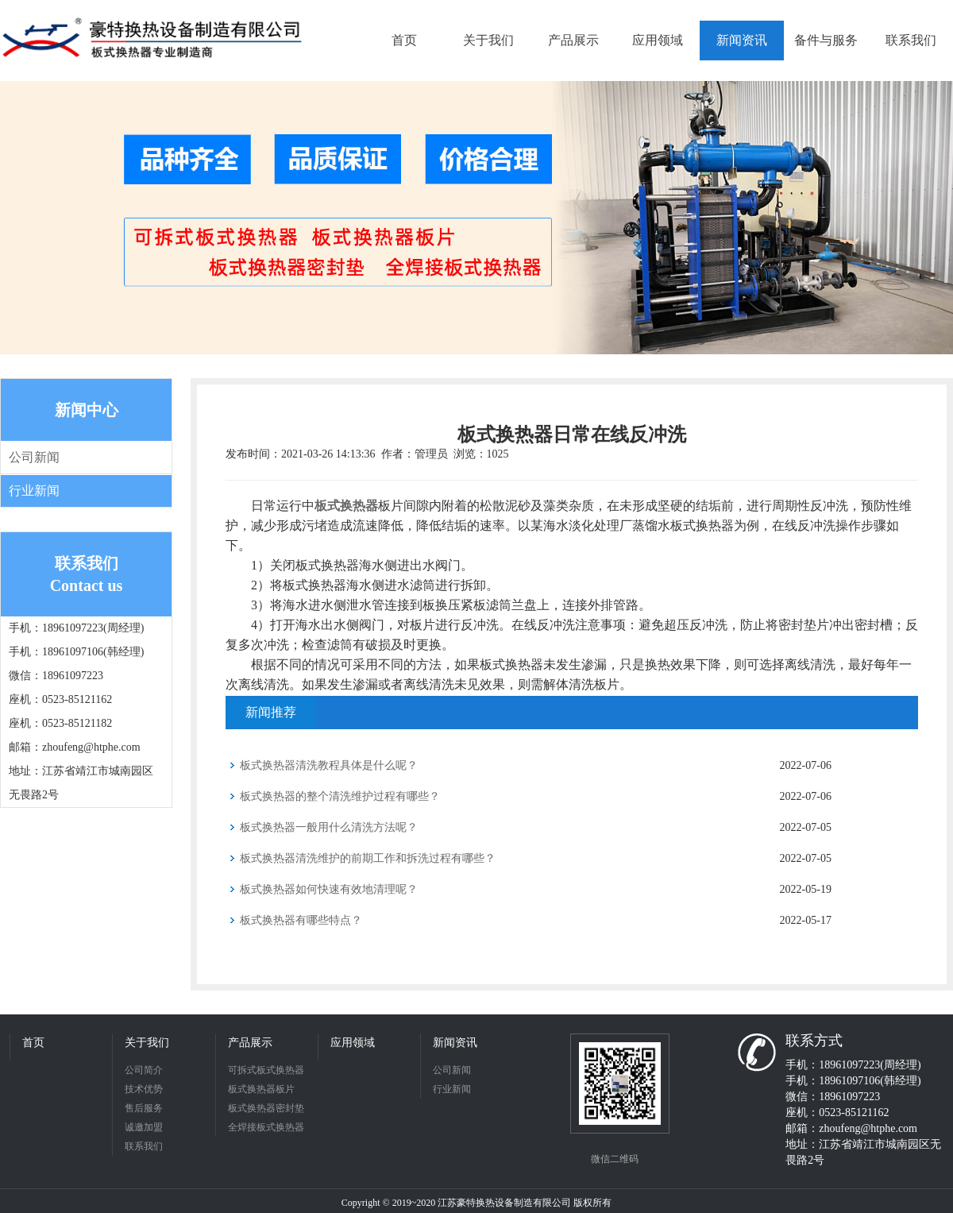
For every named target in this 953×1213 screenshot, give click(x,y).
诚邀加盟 (144, 1127)
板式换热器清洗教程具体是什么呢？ (329, 765)
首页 (33, 1043)
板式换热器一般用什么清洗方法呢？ (329, 827)
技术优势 (144, 1089)
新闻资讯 (455, 1043)
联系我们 (144, 1146)
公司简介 (144, 1070)
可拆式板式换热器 (266, 1070)
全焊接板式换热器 (266, 1127)
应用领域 (352, 1043)
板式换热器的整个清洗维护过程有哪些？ (340, 796)
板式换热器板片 (261, 1089)
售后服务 (144, 1108)
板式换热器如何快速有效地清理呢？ (329, 889)
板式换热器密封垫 (266, 1108)
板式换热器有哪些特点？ (301, 920)
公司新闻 (34, 457)
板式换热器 (346, 505)
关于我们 (147, 1043)
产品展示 (250, 1043)
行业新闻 (34, 490)
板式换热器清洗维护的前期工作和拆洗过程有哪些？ (368, 858)
